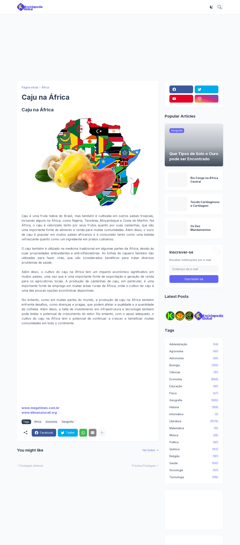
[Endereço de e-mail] (193, 269)
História (193, 407)
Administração (193, 344)
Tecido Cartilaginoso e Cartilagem (205, 203)
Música (193, 435)
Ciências (193, 372)
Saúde (193, 463)
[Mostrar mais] (102, 433)
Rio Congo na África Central (204, 179)
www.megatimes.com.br (41, 408)
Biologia (193, 365)
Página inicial (30, 87)
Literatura (193, 421)
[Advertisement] (120, 47)
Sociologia (193, 470)
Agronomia (193, 351)
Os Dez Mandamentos (200, 227)
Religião (193, 456)
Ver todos (148, 450)
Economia (51, 421)
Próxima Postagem (144, 465)
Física (193, 393)
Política (193, 442)
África (45, 87)
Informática (193, 414)
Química (193, 449)
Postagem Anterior (31, 465)
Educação (193, 386)
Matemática (193, 428)
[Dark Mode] (211, 6)
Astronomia (193, 358)
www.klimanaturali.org (39, 412)
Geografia (68, 421)
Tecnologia (193, 477)
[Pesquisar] (219, 6)
